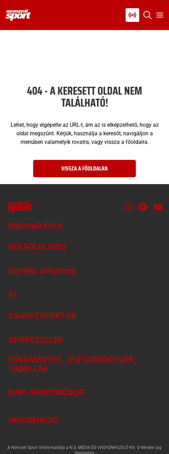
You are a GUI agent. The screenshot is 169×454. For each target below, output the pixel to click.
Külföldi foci (37, 247)
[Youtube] (158, 207)
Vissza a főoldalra (84, 168)
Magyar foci (35, 226)
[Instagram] (128, 207)
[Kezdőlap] (18, 15)
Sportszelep (36, 340)
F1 (13, 296)
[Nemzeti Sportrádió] (132, 15)
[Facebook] (143, 207)
